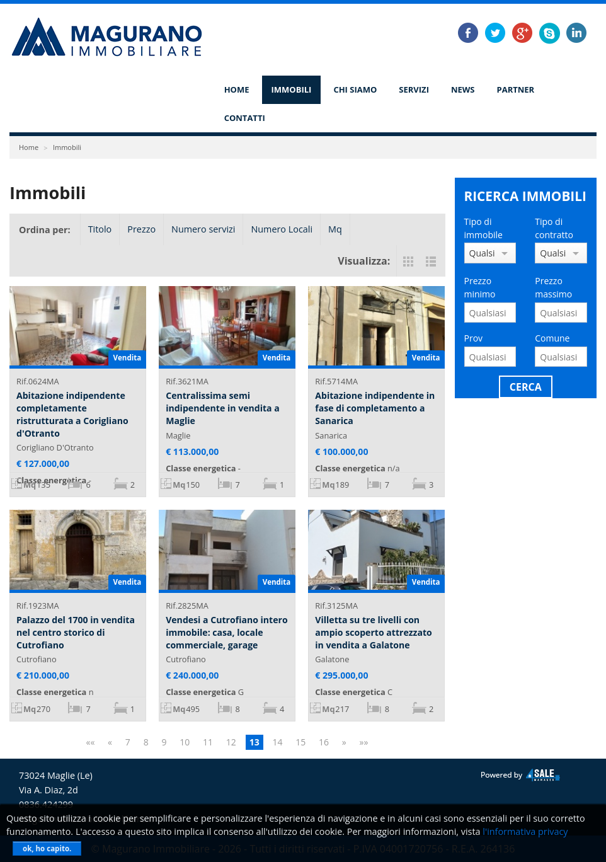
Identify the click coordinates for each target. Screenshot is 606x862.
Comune (552, 338)
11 (208, 742)
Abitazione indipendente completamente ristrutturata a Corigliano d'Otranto (72, 414)
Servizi (414, 89)
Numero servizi (203, 229)
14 (277, 742)
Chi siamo (355, 89)
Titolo (100, 229)
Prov (473, 338)
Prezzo (141, 229)
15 (300, 742)
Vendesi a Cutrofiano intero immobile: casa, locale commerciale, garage (226, 632)
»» (364, 742)
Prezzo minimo (480, 287)
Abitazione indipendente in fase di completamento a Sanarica (375, 407)
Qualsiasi (482, 253)
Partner (516, 89)
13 (254, 742)
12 (231, 742)
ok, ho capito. (47, 848)
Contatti (244, 118)
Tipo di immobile (483, 228)
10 (185, 742)
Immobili (292, 89)
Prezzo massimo (553, 287)
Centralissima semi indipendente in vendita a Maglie (223, 407)
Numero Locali (281, 229)
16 (324, 742)
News (463, 89)
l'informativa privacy (525, 831)
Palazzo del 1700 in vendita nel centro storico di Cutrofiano (75, 632)
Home (236, 89)
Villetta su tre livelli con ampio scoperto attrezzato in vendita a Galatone (373, 632)
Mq (335, 229)
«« (90, 742)
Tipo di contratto (554, 228)
